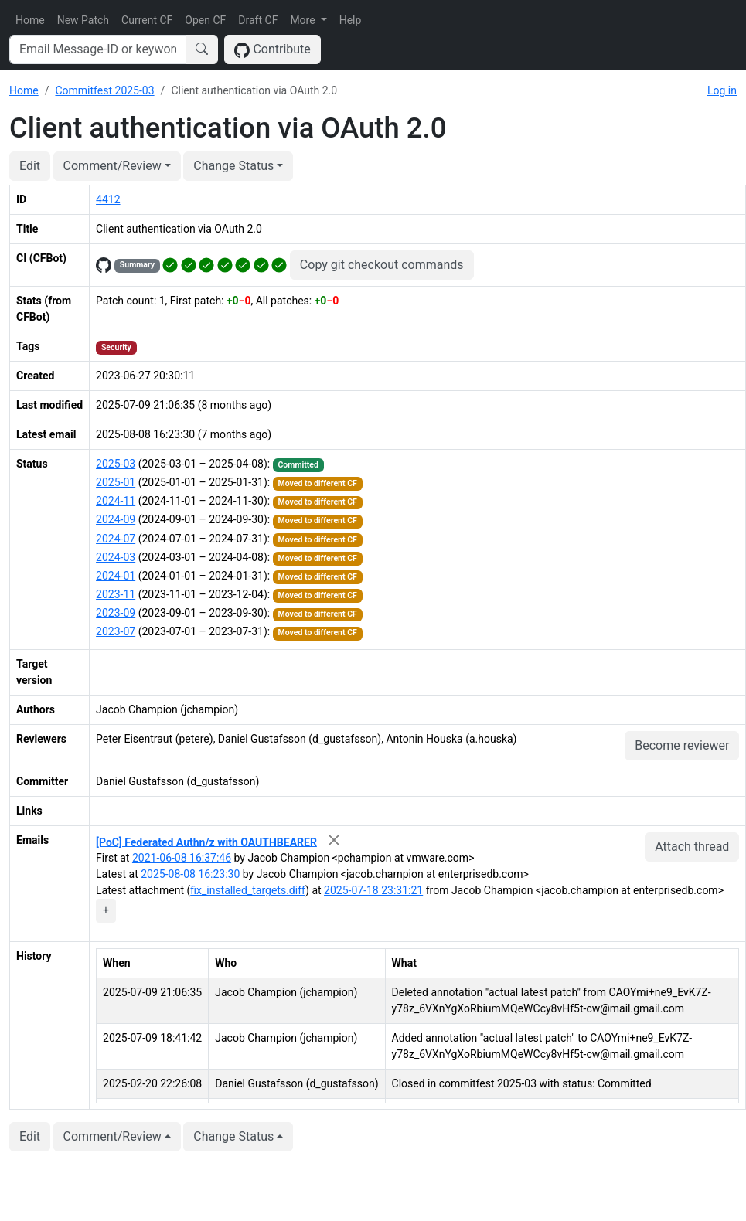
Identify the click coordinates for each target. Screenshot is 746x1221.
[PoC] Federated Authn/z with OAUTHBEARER (206, 841)
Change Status (233, 165)
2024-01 (115, 576)
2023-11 (115, 594)
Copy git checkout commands (382, 264)
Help (350, 20)
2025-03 (115, 463)
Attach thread (692, 846)
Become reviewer (682, 745)
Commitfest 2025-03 (104, 90)
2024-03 (115, 557)
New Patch (83, 20)
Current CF (146, 20)
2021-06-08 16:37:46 (181, 858)
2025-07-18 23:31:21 (373, 890)
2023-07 (115, 631)
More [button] (304, 20)
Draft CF (258, 20)
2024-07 (115, 538)
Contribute (272, 50)
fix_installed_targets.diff (247, 890)
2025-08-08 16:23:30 (190, 874)
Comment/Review (112, 165)
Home (30, 20)
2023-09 (115, 613)
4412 (108, 199)
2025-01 (115, 482)
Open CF (205, 20)
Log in (722, 90)
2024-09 (115, 519)
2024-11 (115, 501)
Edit (29, 165)
